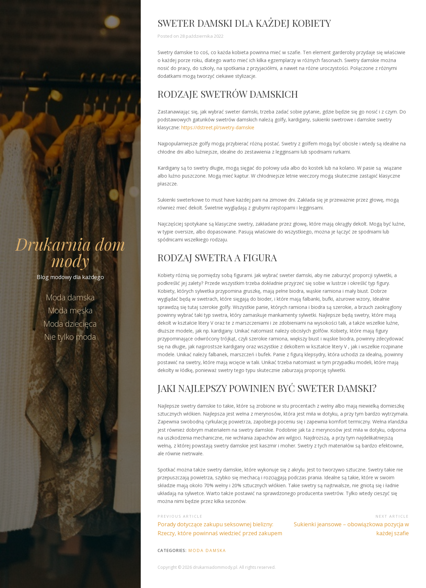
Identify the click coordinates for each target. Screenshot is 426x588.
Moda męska (70, 310)
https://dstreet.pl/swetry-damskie (217, 127)
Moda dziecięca (70, 323)
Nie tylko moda (70, 336)
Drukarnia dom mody (70, 252)
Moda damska (70, 297)
